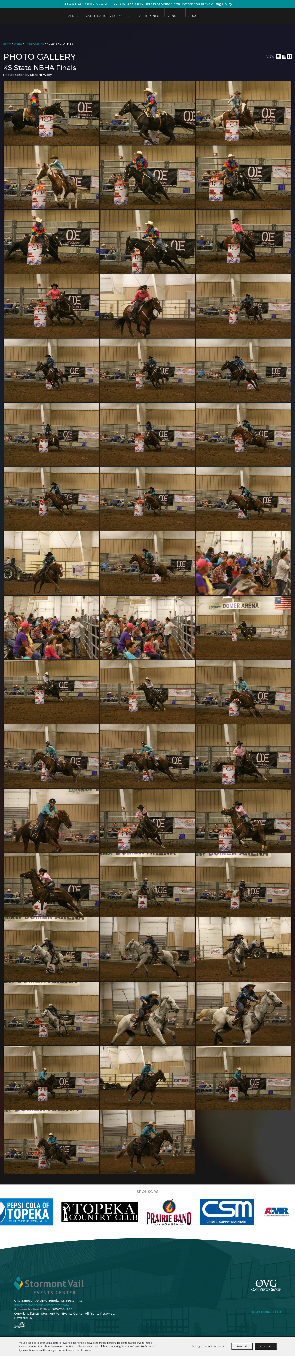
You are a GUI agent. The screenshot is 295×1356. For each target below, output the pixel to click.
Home (7, 43)
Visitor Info (149, 16)
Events (72, 16)
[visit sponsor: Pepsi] (41, 1211)
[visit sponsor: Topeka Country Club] (126, 1212)
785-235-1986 (62, 1309)
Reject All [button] (242, 1346)
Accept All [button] (265, 1346)
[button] (278, 56)
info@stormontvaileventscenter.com (41, 1305)
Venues (174, 16)
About (193, 16)
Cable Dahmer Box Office (108, 16)
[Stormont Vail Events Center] (29, 16)
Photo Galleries (34, 43)
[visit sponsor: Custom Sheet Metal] (253, 1212)
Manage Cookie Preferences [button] (208, 1346)
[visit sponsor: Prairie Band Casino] (195, 1211)
